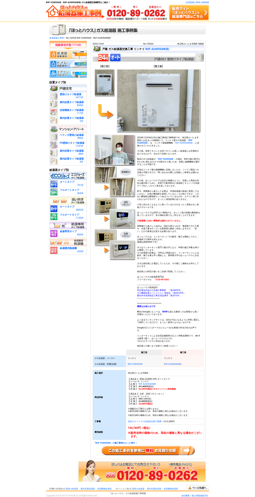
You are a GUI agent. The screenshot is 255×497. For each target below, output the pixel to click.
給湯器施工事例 (56, 38)
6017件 (81, 54)
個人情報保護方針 (200, 495)
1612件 (81, 63)
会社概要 (185, 495)
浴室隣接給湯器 (104, 489)
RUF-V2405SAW (165, 159)
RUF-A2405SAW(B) (157, 49)
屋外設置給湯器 (87, 489)
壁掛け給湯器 (72, 489)
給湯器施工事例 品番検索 (197, 2)
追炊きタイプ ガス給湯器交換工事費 (144, 421)
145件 (82, 73)
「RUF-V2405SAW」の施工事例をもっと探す (115, 443)
